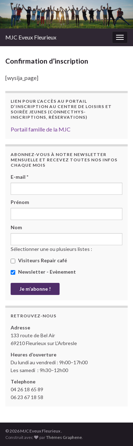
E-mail (19, 177)
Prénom (20, 202)
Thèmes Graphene (64, 437)
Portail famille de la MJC (41, 129)
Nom (16, 227)
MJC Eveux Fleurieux (30, 37)
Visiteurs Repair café (39, 260)
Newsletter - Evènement (43, 272)
